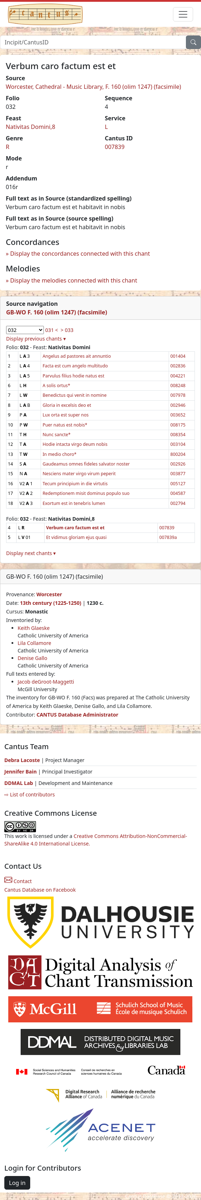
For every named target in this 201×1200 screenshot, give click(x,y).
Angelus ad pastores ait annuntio (76, 356)
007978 (178, 395)
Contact (18, 881)
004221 (178, 376)
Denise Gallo (32, 658)
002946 (178, 405)
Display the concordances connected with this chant (80, 253)
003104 (178, 444)
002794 (178, 503)
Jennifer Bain (21, 771)
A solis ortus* (56, 385)
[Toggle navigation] (183, 14)
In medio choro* (59, 454)
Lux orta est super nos (65, 415)
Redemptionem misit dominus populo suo (85, 493)
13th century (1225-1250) (50, 602)
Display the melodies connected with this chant (73, 280)
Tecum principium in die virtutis (75, 484)
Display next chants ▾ (31, 553)
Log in (17, 1183)
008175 (178, 425)
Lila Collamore (34, 643)
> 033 (67, 330)
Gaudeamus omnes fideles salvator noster (85, 464)
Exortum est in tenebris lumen (73, 503)
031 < (51, 330)
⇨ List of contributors (29, 794)
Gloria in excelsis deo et (66, 405)
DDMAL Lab (18, 783)
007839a (168, 537)
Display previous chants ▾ (36, 338)
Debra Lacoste (22, 760)
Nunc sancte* (56, 435)
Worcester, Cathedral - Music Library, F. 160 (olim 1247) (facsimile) (93, 87)
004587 (178, 493)
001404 (178, 356)
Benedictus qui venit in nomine (74, 395)
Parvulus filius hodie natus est (73, 376)
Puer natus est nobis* (64, 425)
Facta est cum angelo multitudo (75, 366)
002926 (178, 464)
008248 (178, 385)
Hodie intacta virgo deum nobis (74, 444)
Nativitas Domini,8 (30, 127)
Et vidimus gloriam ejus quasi (76, 537)
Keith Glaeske (34, 628)
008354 (178, 435)
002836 (178, 366)
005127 (178, 484)
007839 (115, 147)
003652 (178, 415)
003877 (178, 474)
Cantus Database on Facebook (40, 889)
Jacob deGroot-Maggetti (46, 681)
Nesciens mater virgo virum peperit (78, 474)
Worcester (49, 594)
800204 (178, 454)
